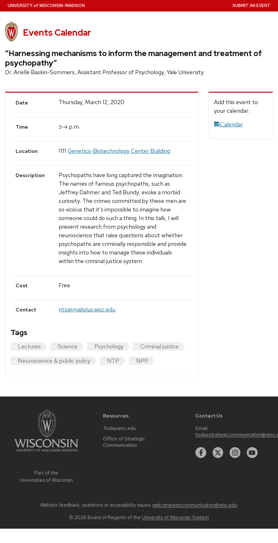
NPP (142, 360)
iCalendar (228, 124)
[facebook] (200, 452)
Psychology (108, 346)
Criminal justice (159, 346)
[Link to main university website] (46, 452)
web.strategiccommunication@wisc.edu (194, 505)
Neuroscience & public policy (54, 360)
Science (67, 346)
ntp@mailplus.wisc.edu (87, 309)
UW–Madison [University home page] (46, 5)
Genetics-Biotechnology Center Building (119, 150)
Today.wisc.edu (119, 428)
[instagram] (235, 452)
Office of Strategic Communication (124, 442)
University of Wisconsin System (175, 517)
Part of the (46, 476)
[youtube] (252, 452)
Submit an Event (251, 5)
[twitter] (218, 452)
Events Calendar (57, 32)
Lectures (29, 346)
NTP (113, 360)
